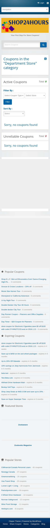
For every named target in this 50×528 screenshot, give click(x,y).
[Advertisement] (25, 184)
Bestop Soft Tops (8, 387)
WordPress (36, 521)
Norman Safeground (9, 500)
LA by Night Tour (8, 300)
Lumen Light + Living (9, 486)
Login (41, 3)
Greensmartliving (8, 477)
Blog (43, 524)
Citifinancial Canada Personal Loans (16, 467)
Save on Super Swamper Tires (13, 399)
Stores (26, 524)
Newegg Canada (8, 472)
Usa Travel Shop (8, 481)
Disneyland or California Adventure (15, 296)
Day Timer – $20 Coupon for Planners (16, 322)
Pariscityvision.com (9, 490)
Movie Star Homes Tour (10, 291)
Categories (35, 524)
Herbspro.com (7, 509)
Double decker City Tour (11, 310)
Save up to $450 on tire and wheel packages (19, 354)
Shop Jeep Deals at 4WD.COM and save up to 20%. (22, 392)
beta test (4, 373)
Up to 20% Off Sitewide (10, 361)
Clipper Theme (15, 521)
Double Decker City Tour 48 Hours (15, 305)
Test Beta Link (7, 378)
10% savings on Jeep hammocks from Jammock (20, 366)
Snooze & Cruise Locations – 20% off (16, 287)
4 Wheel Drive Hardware (11, 495)
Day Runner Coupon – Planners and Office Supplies (22, 314)
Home (5, 524)
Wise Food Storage (9, 504)
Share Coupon (15, 524)
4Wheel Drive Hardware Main (13, 382)
